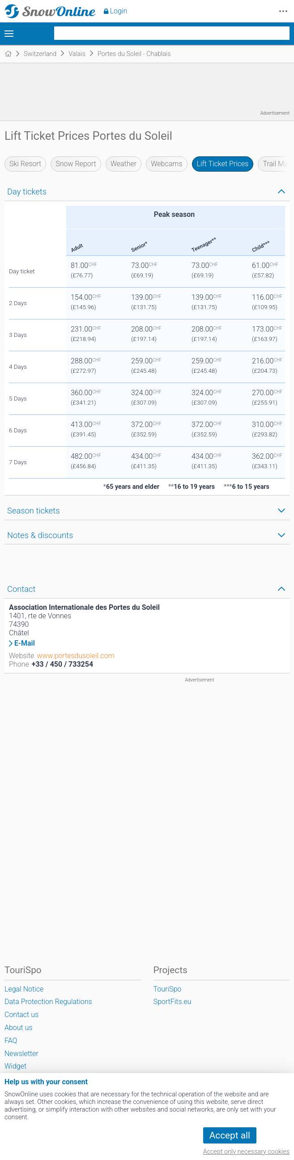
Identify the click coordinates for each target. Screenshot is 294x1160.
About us (18, 1027)
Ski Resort (25, 164)
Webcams (166, 164)
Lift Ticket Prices (223, 164)
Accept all (229, 1135)
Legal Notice (23, 989)
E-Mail (24, 643)
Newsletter (21, 1053)
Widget (15, 1066)
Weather (124, 164)
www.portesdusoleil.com (75, 655)
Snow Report (75, 164)
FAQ (10, 1040)
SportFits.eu (172, 1001)
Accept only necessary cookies (246, 1152)
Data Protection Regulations (48, 1001)
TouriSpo (167, 989)
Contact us (21, 1014)
